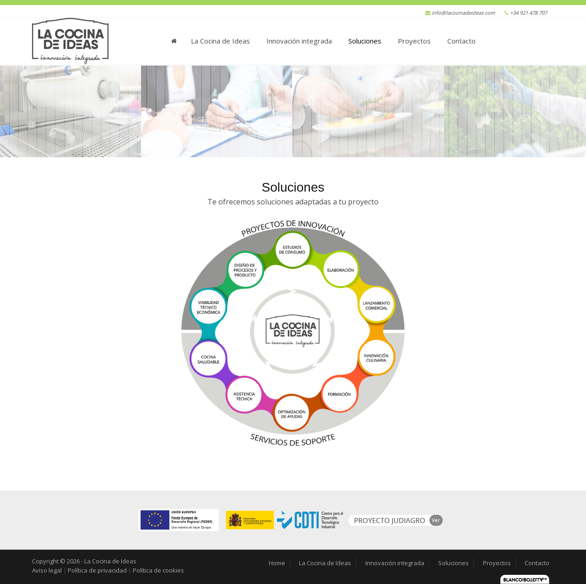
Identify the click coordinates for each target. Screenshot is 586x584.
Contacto (461, 40)
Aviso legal (47, 570)
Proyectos (414, 40)
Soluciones (364, 40)
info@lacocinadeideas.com (463, 12)
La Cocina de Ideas (220, 40)
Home (174, 38)
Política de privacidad (97, 570)
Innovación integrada (299, 40)
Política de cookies (158, 570)
